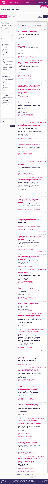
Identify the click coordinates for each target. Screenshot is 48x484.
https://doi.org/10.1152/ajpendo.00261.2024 (25, 249)
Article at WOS (31, 57)
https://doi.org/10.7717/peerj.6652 (24, 295)
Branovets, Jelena (7, 67)
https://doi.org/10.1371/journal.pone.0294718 (25, 451)
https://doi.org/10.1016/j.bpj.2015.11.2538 (25, 266)
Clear (40, 16)
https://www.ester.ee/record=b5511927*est (25, 229)
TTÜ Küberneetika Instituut (8, 80)
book (4, 22)
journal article (6, 23)
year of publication (6, 44)
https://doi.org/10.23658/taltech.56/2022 (25, 225)
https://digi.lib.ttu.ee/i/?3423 (23, 96)
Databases (5, 6)
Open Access (6, 32)
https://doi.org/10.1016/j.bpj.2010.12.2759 (25, 364)
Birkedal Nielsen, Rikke (8, 62)
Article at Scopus (32, 56)
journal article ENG (41, 43)
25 (20, 456)
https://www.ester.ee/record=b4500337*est (25, 98)
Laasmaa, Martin (7, 66)
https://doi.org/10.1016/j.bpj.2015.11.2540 (25, 415)
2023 (5, 49)
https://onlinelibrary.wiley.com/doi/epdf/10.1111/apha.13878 (28, 191)
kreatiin (5, 104)
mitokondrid (6, 102)
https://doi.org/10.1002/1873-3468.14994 (25, 153)
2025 (5, 46)
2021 (5, 52)
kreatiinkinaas (7, 99)
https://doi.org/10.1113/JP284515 (23, 137)
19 (20, 354)
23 (20, 418)
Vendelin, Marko (7, 64)
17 (20, 313)
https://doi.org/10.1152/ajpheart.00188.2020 (25, 114)
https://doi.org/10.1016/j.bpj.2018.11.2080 (25, 310)
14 (20, 269)
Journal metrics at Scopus (23, 56)
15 (20, 287)
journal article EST (32, 43)
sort (34, 23)
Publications (10, 6)
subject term (5, 95)
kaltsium (5, 100)
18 (20, 329)
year (1, 38)
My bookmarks (44, 7)
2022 (5, 51)
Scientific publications (7, 35)
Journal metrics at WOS (23, 57)
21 (20, 385)
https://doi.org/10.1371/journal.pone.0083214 (25, 54)
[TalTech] (4, 2)
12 (20, 234)
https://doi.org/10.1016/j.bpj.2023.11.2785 (25, 326)
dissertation (5, 28)
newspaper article (6, 25)
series (3, 110)
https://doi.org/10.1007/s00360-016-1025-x (25, 396)
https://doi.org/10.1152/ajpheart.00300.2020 (25, 75)
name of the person (6, 116)
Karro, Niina (6, 69)
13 (20, 254)
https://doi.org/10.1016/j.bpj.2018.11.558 (24, 40)
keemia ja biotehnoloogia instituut (8, 86)
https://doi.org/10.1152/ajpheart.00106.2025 (25, 346)
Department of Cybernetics (6, 83)
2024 (5, 47)
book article (5, 27)
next (35, 476)
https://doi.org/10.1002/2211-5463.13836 (25, 173)
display (22, 23)
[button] (46, 2)
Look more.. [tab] (32, 20)
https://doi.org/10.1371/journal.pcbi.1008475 (25, 281)
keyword (4, 121)
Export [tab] (39, 20)
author (4, 59)
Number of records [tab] (22, 20)
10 (20, 196)
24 (20, 439)
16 (20, 301)
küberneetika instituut (8, 78)
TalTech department (6, 76)
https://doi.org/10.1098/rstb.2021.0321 (24, 433)
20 (20, 367)
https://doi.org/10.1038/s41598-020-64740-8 (26, 379)
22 (20, 402)
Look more (4, 54)
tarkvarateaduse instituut (8, 89)
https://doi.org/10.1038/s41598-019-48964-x (25, 468)
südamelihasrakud (8, 97)
